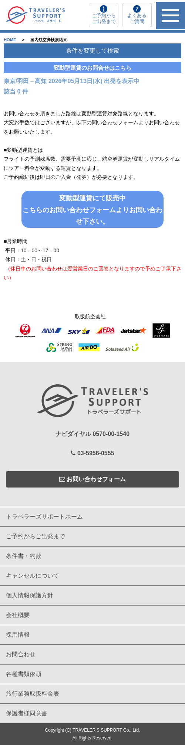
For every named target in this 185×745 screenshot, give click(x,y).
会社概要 (18, 615)
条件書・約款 (23, 556)
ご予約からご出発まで (35, 536)
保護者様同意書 (26, 713)
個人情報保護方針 (29, 595)
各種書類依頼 (23, 674)
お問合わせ (21, 654)
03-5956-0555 (92, 453)
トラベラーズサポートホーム (44, 516)
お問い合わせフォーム (92, 479)
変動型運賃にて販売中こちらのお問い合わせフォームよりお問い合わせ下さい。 (92, 209)
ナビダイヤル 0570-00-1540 (93, 434)
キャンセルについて (32, 575)
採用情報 (18, 634)
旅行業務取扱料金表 (32, 693)
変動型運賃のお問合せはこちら (92, 68)
